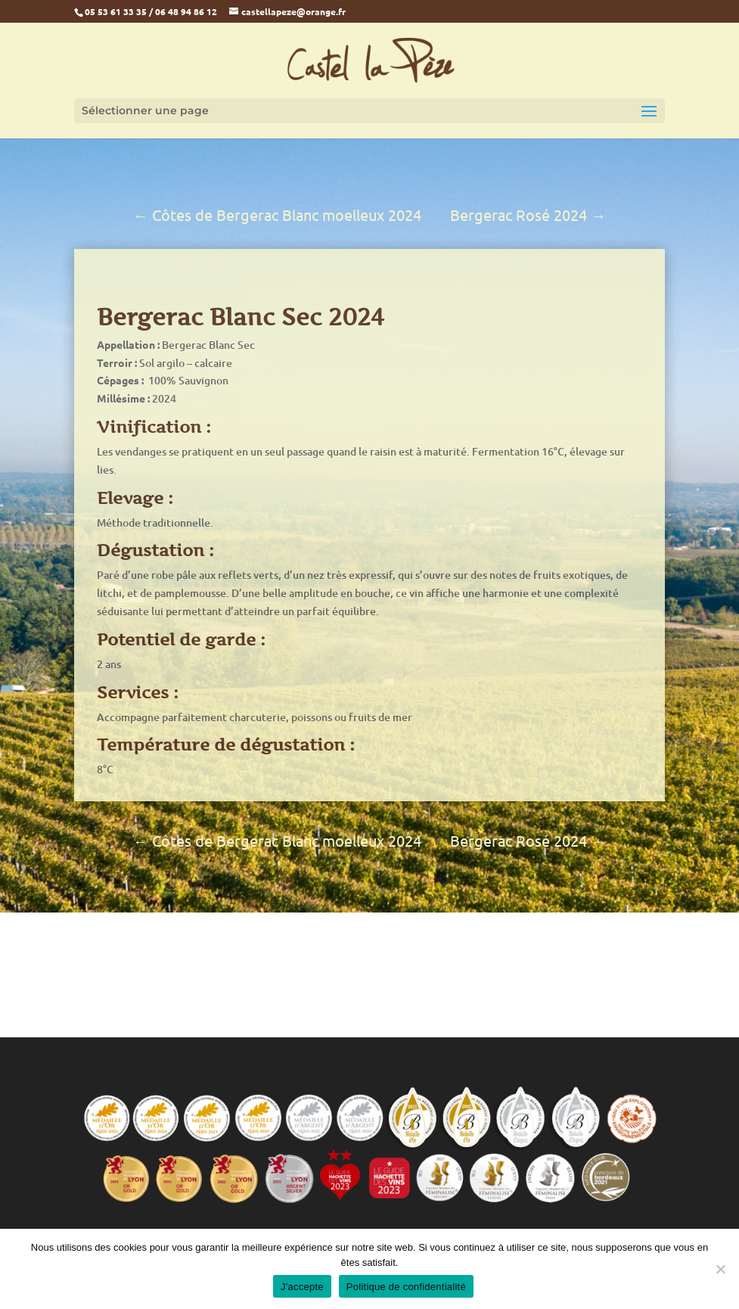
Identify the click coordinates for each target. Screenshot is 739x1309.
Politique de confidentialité (406, 1286)
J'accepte (302, 1286)
